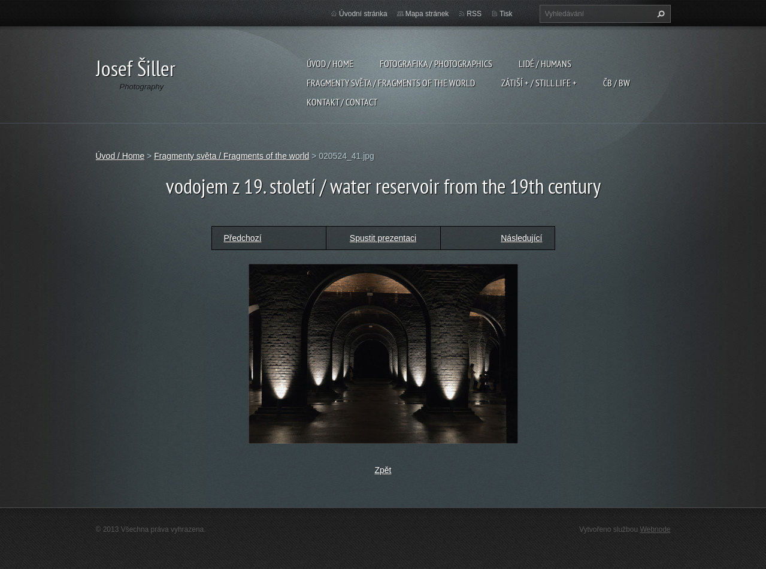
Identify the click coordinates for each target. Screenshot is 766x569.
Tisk (506, 14)
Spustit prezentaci (383, 238)
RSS (474, 14)
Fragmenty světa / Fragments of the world (391, 83)
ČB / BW (616, 83)
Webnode (655, 529)
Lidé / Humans (545, 64)
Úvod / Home (330, 64)
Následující (521, 238)
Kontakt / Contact (342, 102)
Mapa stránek (427, 14)
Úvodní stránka (363, 14)
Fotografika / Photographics (436, 64)
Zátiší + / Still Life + (539, 83)
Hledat (659, 14)
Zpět (382, 470)
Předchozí (243, 238)
